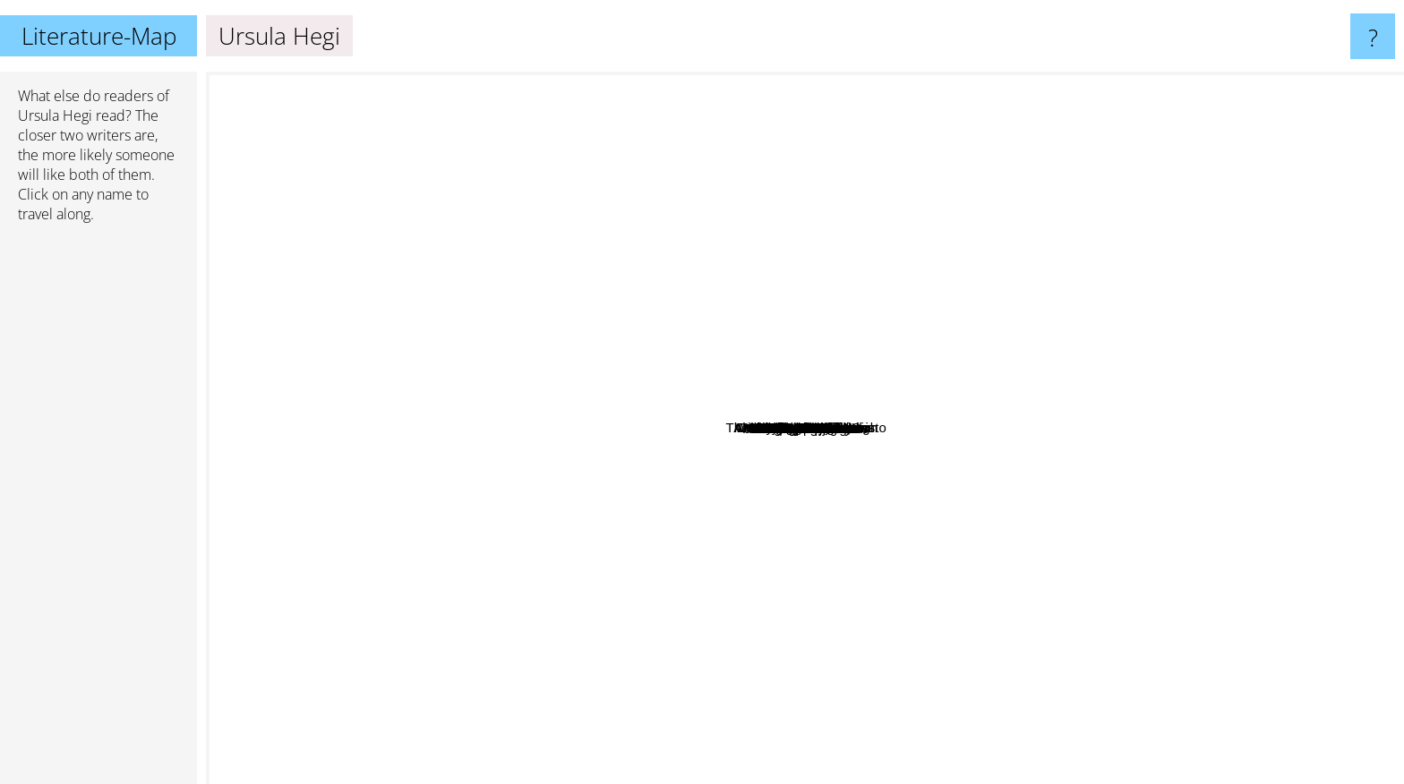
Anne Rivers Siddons (1261, 520)
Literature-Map (98, 36)
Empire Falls (782, 325)
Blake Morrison (826, 540)
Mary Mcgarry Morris (822, 312)
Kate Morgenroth (979, 455)
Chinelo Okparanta (542, 524)
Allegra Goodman (784, 292)
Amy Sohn (295, 431)
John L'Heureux (497, 599)
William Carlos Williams (582, 97)
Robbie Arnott (706, 339)
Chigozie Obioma (863, 621)
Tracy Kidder (839, 454)
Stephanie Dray (824, 569)
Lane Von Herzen (947, 378)
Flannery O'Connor (799, 758)
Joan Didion (990, 668)
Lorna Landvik (476, 404)
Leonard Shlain (610, 431)
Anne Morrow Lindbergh (905, 391)
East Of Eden (749, 584)
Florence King (917, 575)
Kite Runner (817, 245)
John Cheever (1061, 162)
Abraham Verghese (1191, 329)
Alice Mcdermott (801, 354)
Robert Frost (1082, 220)
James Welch (378, 627)
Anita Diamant (1107, 307)
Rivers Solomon (1004, 523)
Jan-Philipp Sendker (628, 529)
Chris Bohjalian (848, 683)
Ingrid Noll (891, 238)
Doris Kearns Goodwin (587, 307)
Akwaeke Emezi (583, 642)
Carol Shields (491, 150)
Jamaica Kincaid (897, 479)
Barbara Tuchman (1255, 552)
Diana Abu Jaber (909, 414)
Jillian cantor (968, 322)
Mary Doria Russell (855, 201)
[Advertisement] (98, 511)
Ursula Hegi (55, 115)
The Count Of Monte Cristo (1072, 461)
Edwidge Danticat (569, 457)
